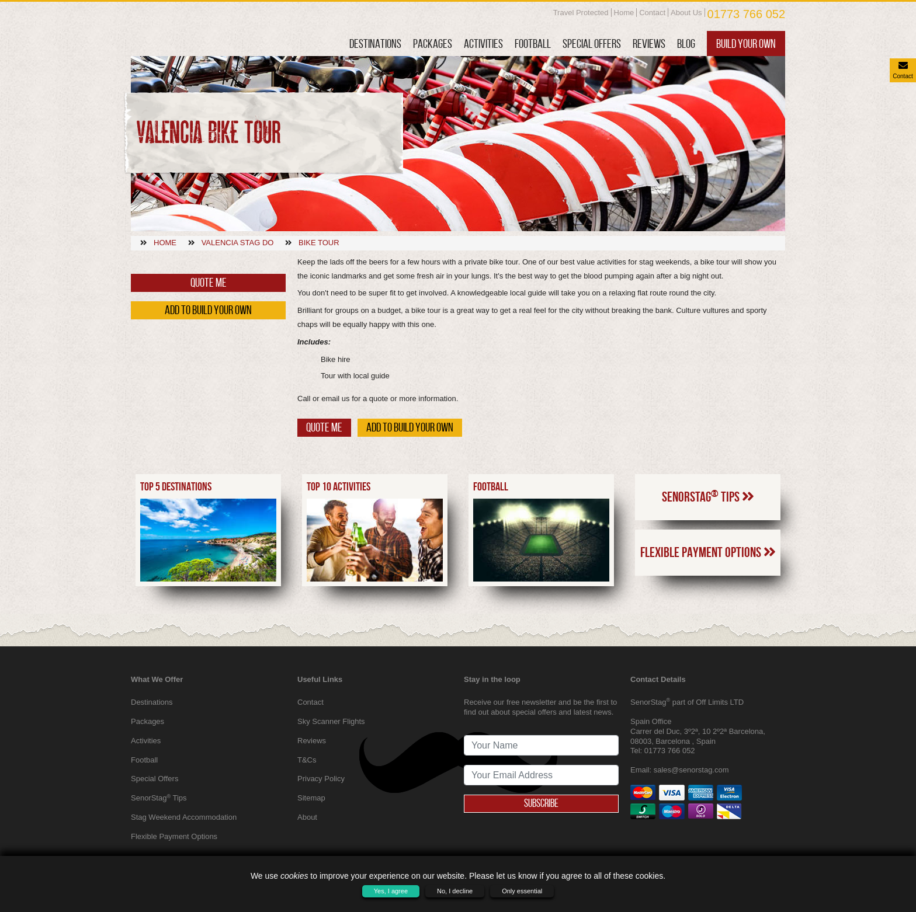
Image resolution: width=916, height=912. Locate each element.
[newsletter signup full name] (541, 745)
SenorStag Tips (708, 519)
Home (624, 12)
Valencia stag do (238, 242)
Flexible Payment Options (708, 575)
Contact (652, 12)
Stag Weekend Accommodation (184, 817)
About (307, 817)
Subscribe (541, 803)
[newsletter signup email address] (541, 775)
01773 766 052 (746, 14)
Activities (483, 43)
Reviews (649, 43)
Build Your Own (746, 43)
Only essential (522, 890)
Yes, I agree (391, 890)
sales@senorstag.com (691, 769)
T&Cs (307, 760)
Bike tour (319, 242)
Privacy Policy (321, 778)
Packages (432, 43)
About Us (686, 12)
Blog (686, 43)
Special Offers (592, 43)
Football (533, 43)
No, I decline (455, 890)
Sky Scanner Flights (331, 721)
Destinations (375, 43)
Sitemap (311, 797)
